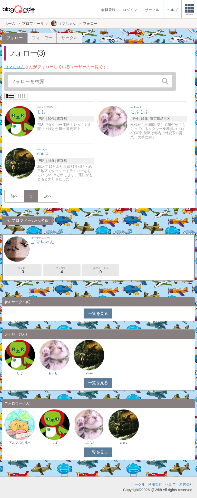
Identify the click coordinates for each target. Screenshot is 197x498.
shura (89, 373)
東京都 (62, 119)
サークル (69, 38)
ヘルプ (170, 484)
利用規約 (155, 484)
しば (20, 373)
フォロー (23, 270)
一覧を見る (98, 313)
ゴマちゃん (14, 67)
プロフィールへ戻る (29, 220)
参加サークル (100, 270)
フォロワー (42, 38)
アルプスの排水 (20, 442)
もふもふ (54, 373)
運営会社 (186, 484)
